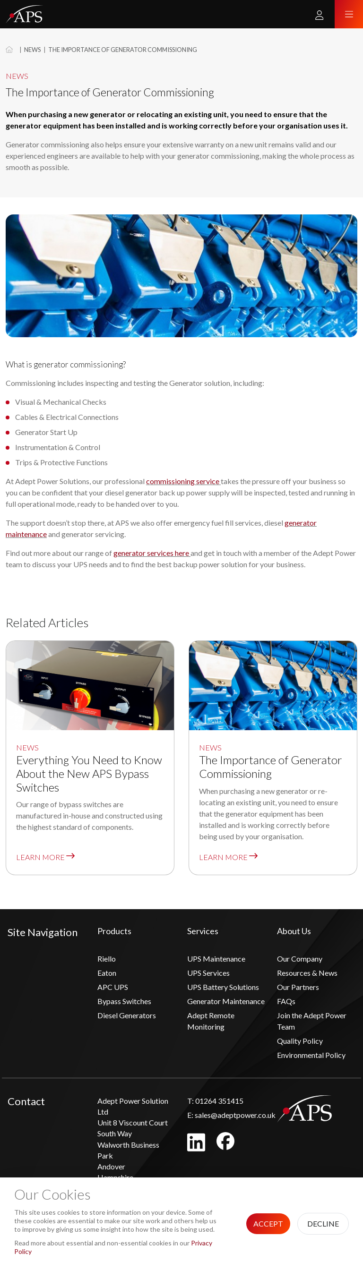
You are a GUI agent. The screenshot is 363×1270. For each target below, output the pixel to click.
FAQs (286, 1001)
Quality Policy (300, 1040)
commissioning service (182, 481)
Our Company (299, 958)
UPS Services (208, 972)
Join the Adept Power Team (311, 1021)
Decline (323, 1223)
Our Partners (298, 986)
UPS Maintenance (216, 958)
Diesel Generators (126, 1015)
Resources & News (307, 972)
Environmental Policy (311, 1054)
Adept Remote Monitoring (210, 1021)
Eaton (106, 972)
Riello (106, 958)
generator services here (151, 552)
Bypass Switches (124, 1001)
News (32, 49)
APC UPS (112, 986)
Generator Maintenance (226, 1001)
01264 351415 (215, 1100)
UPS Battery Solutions (223, 986)
